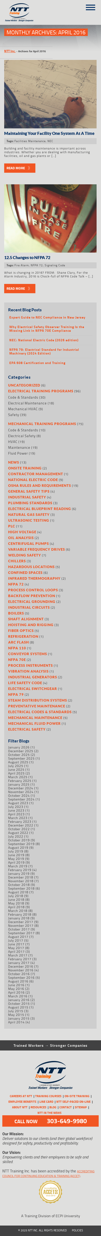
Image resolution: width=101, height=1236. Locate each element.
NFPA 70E (17, 659)
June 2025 (16, 769)
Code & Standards (23, 397)
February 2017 (19, 958)
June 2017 (16, 944)
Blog (52, 1107)
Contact (65, 1107)
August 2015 (18, 1007)
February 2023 (19, 821)
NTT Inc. (10, 51)
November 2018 (21, 880)
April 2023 (16, 814)
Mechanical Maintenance (35, 718)
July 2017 (15, 940)
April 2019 (16, 862)
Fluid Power (18, 453)
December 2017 (20, 921)
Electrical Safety (22, 436)
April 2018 (16, 906)
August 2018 (18, 892)
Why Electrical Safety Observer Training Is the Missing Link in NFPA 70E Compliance (46, 328)
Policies (77, 1230)
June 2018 (16, 899)
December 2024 (20, 788)
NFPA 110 (17, 648)
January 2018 (19, 918)
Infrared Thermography (34, 578)
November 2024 (21, 791)
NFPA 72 (37, 265)
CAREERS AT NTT (21, 1096)
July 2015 (15, 1010)
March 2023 (17, 817)
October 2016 (19, 973)
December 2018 (20, 877)
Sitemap (81, 1107)
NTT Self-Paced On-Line (73, 1101)
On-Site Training (76, 1096)
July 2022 (15, 836)
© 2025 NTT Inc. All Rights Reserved (42, 1230)
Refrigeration (23, 636)
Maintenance (19, 447)
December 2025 (20, 750)
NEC (50, 141)
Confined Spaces (25, 572)
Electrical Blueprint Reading (39, 509)
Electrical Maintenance (27, 403)
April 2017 (16, 951)
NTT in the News (49, 1112)
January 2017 (19, 962)
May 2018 (16, 903)
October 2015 (19, 1003)
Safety (13, 414)
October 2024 (19, 795)
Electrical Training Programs (40, 391)
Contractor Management (35, 474)
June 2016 (16, 984)
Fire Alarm (21, 265)
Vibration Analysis (28, 671)
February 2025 (19, 780)
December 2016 (20, 966)
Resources (38, 1107)
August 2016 (18, 981)
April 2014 (16, 1022)
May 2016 (16, 988)
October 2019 (19, 840)
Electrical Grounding (31, 601)
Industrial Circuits (29, 607)
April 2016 (16, 992)
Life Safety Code (25, 683)
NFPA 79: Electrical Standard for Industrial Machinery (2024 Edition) (44, 351)
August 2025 (18, 762)
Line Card (46, 1101)
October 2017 (19, 929)
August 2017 (18, 936)
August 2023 (18, 802)
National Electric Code (33, 480)
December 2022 (20, 825)
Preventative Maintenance (36, 706)
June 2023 (16, 810)
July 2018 (15, 895)
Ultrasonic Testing (28, 520)
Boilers (16, 613)
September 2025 (21, 758)
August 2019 (18, 847)
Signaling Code (55, 265)
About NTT (19, 1107)
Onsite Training (25, 468)
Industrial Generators (32, 677)
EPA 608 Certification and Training (37, 363)
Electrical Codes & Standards (40, 712)
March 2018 (17, 910)
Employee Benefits (22, 1101)
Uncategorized (24, 385)
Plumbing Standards (30, 503)
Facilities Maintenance (30, 141)
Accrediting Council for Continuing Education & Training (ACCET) (48, 1173)
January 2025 (19, 784)
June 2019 (16, 854)
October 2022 (19, 828)
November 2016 (21, 970)
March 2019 (17, 866)
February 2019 (19, 869)
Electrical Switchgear (32, 688)
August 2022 (18, 832)
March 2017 (17, 955)
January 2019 (19, 873)
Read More (16, 168)
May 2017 (16, 947)
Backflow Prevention (31, 596)
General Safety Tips (29, 491)
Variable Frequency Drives (36, 549)
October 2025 (19, 754)
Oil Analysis (21, 538)
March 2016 (17, 996)
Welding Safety (24, 555)
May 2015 (16, 1014)
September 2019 (21, 843)
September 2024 (21, 799)
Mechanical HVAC (23, 409)
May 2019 (16, 858)
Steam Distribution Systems (37, 700)
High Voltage (22, 532)
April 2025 (16, 773)
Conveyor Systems (27, 654)
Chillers (17, 561)
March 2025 (17, 776)
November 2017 (21, 925)
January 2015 (19, 1018)
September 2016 (21, 977)
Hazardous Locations (31, 567)
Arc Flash (18, 642)
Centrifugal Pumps (28, 543)
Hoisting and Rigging (31, 625)
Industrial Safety (27, 497)
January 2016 (19, 999)
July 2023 (15, 806)
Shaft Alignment (26, 619)
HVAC (12, 441)
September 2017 (21, 932)
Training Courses (48, 1096)
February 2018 (19, 914)
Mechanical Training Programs (42, 424)
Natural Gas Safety (29, 514)
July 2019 (15, 851)
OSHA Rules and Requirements (39, 485)
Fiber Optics (21, 630)
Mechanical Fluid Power (34, 723)
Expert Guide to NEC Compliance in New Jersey (47, 317)
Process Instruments (30, 665)
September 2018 (21, 888)
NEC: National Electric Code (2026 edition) (43, 340)
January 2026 (19, 747)
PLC (11, 526)
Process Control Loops (33, 590)
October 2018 (19, 884)
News (13, 462)
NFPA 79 (16, 694)
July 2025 (15, 765)
